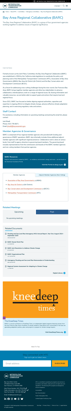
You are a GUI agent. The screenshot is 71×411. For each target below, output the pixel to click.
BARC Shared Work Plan (15, 242)
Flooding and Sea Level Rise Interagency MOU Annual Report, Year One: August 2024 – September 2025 (35, 234)
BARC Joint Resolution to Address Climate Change (23, 248)
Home (7, 12)
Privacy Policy (46, 405)
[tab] (19, 212)
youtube (15, 399)
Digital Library (58, 273)
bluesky (22, 399)
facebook (8, 399)
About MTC (13, 12)
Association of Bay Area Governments (22, 180)
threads (18, 399)
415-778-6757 (23, 390)
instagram (12, 399)
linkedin (5, 399)
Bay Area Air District (16, 185)
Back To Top (35, 347)
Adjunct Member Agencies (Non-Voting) (52, 175)
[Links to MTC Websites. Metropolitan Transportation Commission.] (50, 1)
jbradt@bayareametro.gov (16, 126)
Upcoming (18, 212)
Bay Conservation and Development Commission (26, 189)
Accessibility (39, 390)
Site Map (39, 405)
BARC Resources (11, 157)
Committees (21, 12)
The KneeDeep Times (14, 321)
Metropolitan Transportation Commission (22, 193)
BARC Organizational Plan (15, 254)
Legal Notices (63, 405)
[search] (63, 5)
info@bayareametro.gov (15, 395)
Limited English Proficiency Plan (43, 398)
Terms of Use (55, 405)
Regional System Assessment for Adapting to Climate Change (27, 266)
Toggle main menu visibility (67, 6)
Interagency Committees (32, 12)
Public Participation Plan (42, 395)
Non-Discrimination (40, 393)
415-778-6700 (22, 388)
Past (52, 212)
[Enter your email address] (27, 363)
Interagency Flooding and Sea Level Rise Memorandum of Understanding (30, 260)
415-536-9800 (20, 392)
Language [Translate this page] (57, 6)
